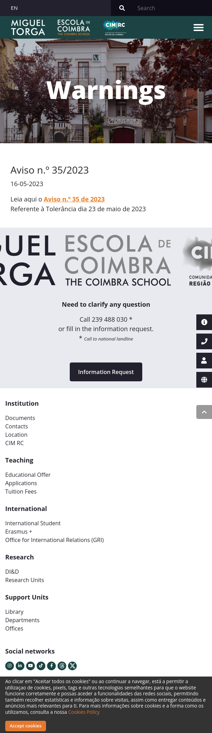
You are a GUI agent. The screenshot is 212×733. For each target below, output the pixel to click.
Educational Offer (28, 475)
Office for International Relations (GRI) (54, 540)
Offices (14, 628)
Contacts (16, 426)
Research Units (24, 580)
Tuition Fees (21, 491)
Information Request (106, 372)
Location (16, 434)
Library (14, 612)
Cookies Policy (84, 712)
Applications (21, 483)
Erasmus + (18, 531)
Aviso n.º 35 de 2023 (74, 199)
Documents (20, 418)
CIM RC (14, 443)
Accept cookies (25, 726)
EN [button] (14, 7)
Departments (22, 620)
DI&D (12, 571)
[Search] (172, 8)
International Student (33, 523)
